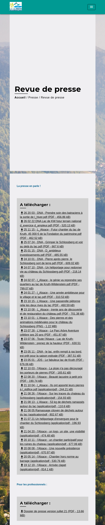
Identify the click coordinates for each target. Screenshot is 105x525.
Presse (33, 97)
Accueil (20, 97)
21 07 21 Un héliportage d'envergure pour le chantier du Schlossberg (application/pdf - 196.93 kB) (50, 423)
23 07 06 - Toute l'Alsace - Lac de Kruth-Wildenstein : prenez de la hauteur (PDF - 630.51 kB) (50, 343)
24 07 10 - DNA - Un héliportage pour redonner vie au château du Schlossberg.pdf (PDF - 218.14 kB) (51, 272)
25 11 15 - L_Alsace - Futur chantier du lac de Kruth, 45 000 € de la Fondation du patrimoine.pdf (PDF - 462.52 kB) (50, 234)
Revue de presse (52, 97)
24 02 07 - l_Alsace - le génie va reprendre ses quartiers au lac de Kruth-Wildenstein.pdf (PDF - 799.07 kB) (51, 284)
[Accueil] (22, 7)
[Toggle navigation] (91, 7)
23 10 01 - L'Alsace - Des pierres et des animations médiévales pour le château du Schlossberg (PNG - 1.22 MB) (46, 322)
